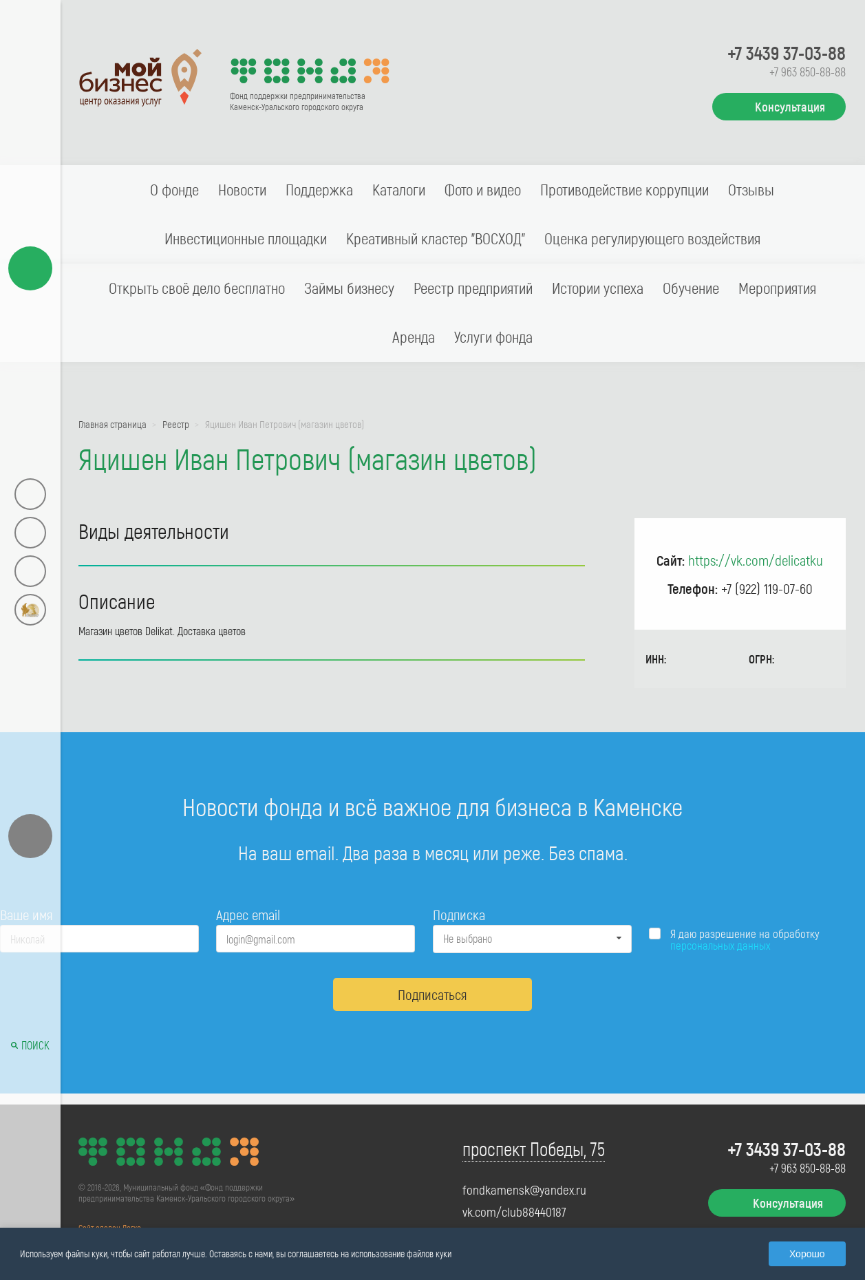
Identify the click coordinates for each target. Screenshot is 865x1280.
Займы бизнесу (349, 287)
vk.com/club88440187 (514, 1211)
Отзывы (751, 189)
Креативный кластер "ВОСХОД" (435, 238)
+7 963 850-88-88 (807, 71)
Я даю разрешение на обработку (745, 939)
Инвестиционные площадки (245, 238)
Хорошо (807, 1253)
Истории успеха (597, 287)
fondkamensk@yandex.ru (524, 1189)
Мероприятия (777, 287)
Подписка (459, 914)
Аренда (413, 336)
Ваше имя (26, 914)
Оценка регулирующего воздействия (652, 238)
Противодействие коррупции (624, 189)
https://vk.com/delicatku (755, 559)
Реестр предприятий (473, 287)
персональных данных (720, 945)
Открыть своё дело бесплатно (197, 287)
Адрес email (248, 914)
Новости (242, 189)
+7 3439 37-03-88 (786, 52)
